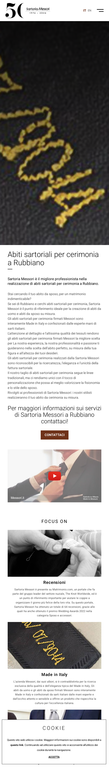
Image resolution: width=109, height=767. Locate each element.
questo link (16, 745)
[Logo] (27, 10)
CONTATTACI (55, 435)
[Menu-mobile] (100, 10)
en (89, 11)
